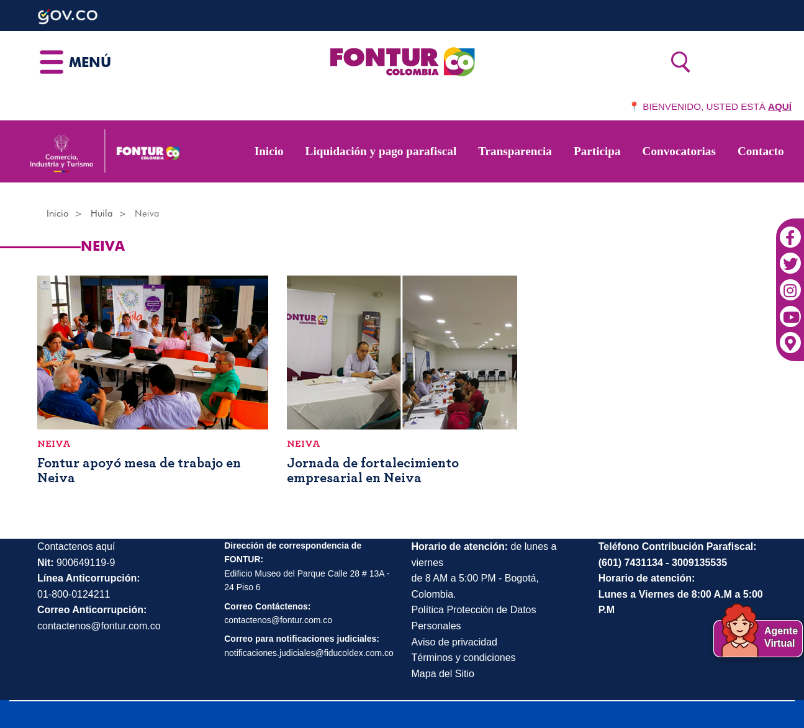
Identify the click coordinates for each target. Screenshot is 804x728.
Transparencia (515, 151)
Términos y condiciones (464, 657)
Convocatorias (679, 151)
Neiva (54, 444)
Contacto (761, 151)
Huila (102, 213)
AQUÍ (780, 106)
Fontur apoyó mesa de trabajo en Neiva (139, 470)
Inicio (269, 151)
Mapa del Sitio (443, 673)
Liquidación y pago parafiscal (381, 151)
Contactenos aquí (76, 546)
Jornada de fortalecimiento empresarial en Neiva (373, 470)
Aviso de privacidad (454, 642)
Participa (597, 151)
